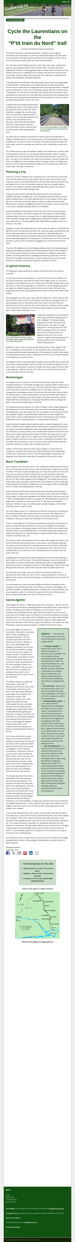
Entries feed (10, 1197)
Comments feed (11, 1200)
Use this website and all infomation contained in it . (35, 1209)
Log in (8, 1195)
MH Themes (35, 1240)
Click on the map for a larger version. (37, 889)
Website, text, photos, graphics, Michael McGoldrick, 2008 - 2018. (35, 1213)
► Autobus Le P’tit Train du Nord (35, 878)
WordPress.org (11, 1202)
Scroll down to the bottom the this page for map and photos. (37, 49)
